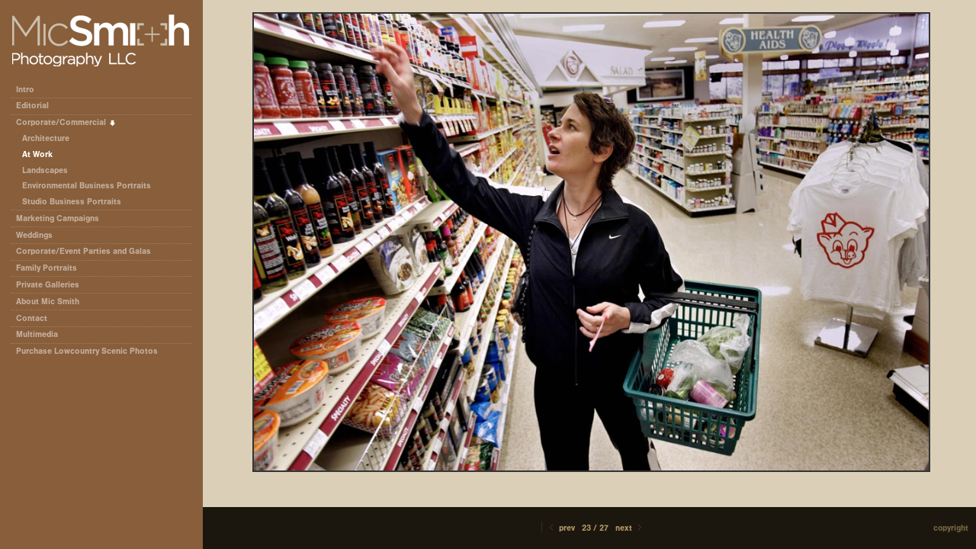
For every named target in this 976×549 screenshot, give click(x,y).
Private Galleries (47, 285)
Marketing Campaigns (57, 218)
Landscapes (45, 170)
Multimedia (37, 334)
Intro (25, 90)
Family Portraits (46, 268)
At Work (37, 154)
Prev (561, 528)
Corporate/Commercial (66, 122)
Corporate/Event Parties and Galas (89, 251)
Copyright (950, 528)
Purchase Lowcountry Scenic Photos (87, 351)
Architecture (45, 138)
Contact (31, 318)
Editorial (37, 106)
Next (629, 528)
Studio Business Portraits (71, 202)
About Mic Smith (47, 302)
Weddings (34, 235)
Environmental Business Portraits (86, 186)
